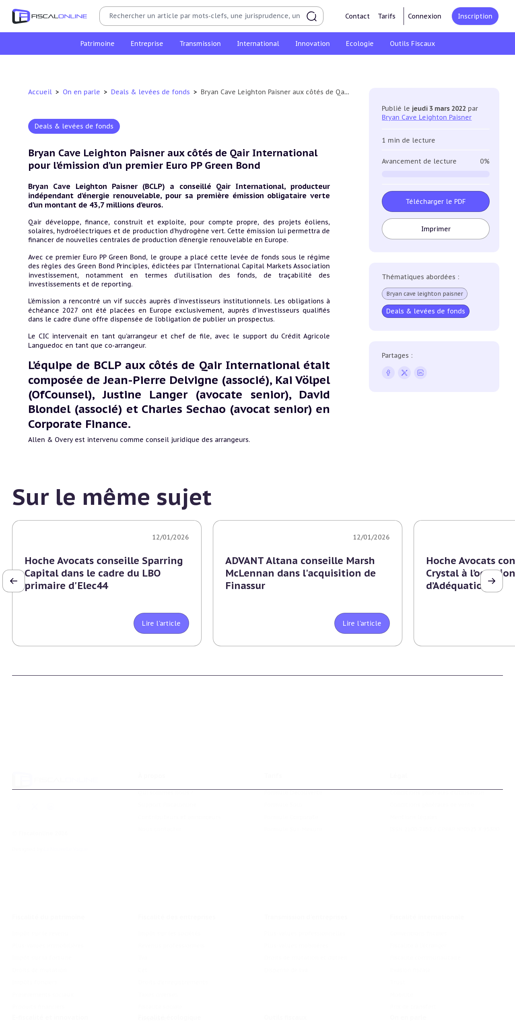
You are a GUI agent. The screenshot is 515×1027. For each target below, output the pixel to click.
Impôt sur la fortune (42, 918)
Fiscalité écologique (169, 987)
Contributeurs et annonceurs (179, 788)
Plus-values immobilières (48, 906)
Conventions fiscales (418, 894)
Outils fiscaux (285, 987)
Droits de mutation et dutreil (305, 918)
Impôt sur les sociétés (169, 894)
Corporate (152, 979)
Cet (143, 930)
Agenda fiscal (282, 1015)
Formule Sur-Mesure (293, 800)
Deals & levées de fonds (151, 92)
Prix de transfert (413, 967)
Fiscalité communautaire (425, 918)
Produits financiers (38, 967)
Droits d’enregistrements (173, 942)
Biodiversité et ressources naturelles (189, 1015)
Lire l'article (161, 623)
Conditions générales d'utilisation (437, 764)
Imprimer (435, 229)
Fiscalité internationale (427, 877)
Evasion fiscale (410, 930)
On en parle (82, 92)
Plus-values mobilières (296, 906)
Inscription (475, 16)
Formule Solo (283, 776)
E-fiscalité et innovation (50, 987)
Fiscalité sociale (160, 967)
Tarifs (387, 16)
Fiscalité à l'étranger (418, 906)
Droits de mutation (39, 930)
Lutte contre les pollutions (176, 1003)
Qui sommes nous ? (166, 764)
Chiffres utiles (284, 1003)
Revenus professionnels (171, 906)
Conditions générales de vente (432, 776)
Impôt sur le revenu (40, 894)
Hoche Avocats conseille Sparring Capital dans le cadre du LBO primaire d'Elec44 (104, 573)
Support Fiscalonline (167, 776)
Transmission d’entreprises (306, 877)
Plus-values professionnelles (305, 894)
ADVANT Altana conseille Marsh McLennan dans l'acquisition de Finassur (300, 573)
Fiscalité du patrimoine (48, 877)
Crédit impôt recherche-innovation (60, 1003)
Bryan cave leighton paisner (424, 293)
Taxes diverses (158, 955)
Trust (398, 942)
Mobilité (401, 955)
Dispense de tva (286, 930)
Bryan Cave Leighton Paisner (427, 117)
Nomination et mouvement (428, 1003)
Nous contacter (159, 800)
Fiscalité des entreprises (177, 877)
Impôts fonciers (34, 942)
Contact (357, 16)
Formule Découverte (293, 764)
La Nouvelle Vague (65, 820)
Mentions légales (413, 788)
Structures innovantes (43, 1015)
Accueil (40, 92)
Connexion (424, 16)
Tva (142, 918)
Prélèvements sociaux (43, 955)
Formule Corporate (291, 788)
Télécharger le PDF (436, 201)
